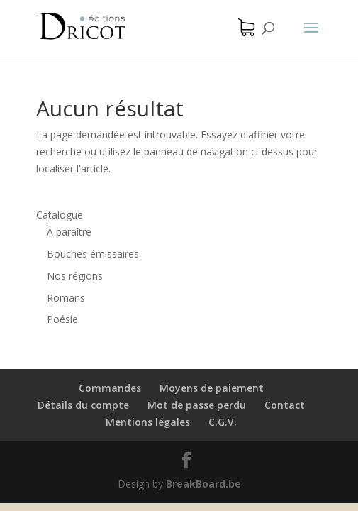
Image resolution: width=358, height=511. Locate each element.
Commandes (110, 388)
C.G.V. (222, 422)
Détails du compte (83, 405)
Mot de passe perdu (196, 405)
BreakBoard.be (203, 483)
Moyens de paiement (212, 388)
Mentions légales (148, 422)
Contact (284, 405)
